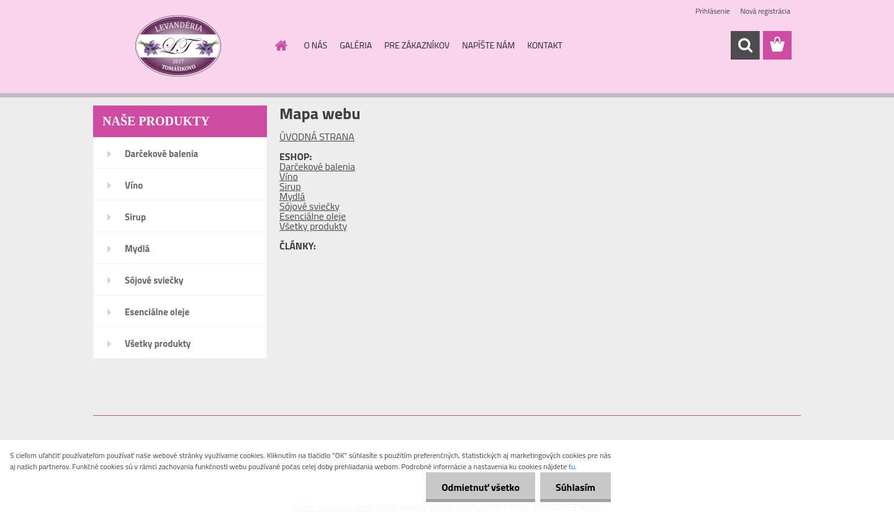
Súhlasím (575, 487)
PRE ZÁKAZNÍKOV (416, 45)
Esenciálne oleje (157, 312)
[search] (745, 45)
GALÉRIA (356, 45)
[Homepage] (280, 45)
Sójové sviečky (154, 280)
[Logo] (178, 46)
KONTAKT (544, 45)
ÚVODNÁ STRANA (316, 136)
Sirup (135, 217)
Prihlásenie (712, 11)
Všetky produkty (158, 343)
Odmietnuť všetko (480, 487)
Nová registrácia (765, 11)
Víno (134, 185)
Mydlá (137, 248)
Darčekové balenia (161, 153)
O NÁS (316, 45)
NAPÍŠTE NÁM (488, 45)
